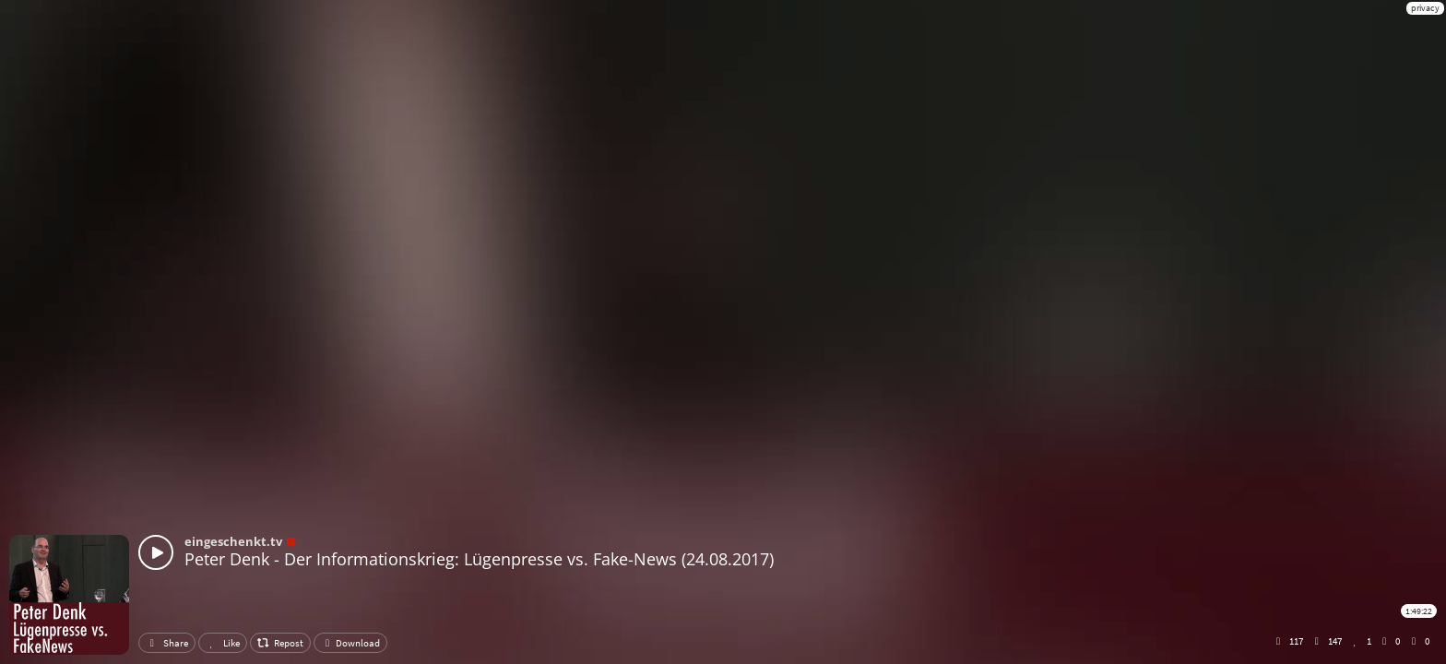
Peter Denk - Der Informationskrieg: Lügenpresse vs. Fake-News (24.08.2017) (479, 559)
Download (350, 642)
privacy (1425, 8)
